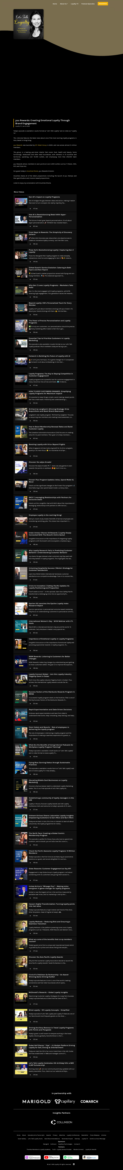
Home (55, 4)
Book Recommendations (52, 1139)
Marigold (46, 1144)
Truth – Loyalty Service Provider (62, 1149)
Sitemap (77, 1139)
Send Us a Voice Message (97, 1139)
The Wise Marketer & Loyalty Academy (38, 1149)
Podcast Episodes (88, 4)
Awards (48, 1135)
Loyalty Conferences (73, 1135)
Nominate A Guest (67, 1139)
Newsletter (103, 4)
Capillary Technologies (65, 1144)
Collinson (53, 1144)
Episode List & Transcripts (36, 1135)
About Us (63, 4)
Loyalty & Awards (90, 1149)
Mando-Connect (78, 1149)
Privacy (55, 1135)
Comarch (77, 1144)
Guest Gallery (22, 1139)
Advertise (62, 1135)
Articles (103, 1135)
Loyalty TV (74, 4)
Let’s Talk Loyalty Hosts (35, 1139)
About (24, 1135)
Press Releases (95, 1135)
